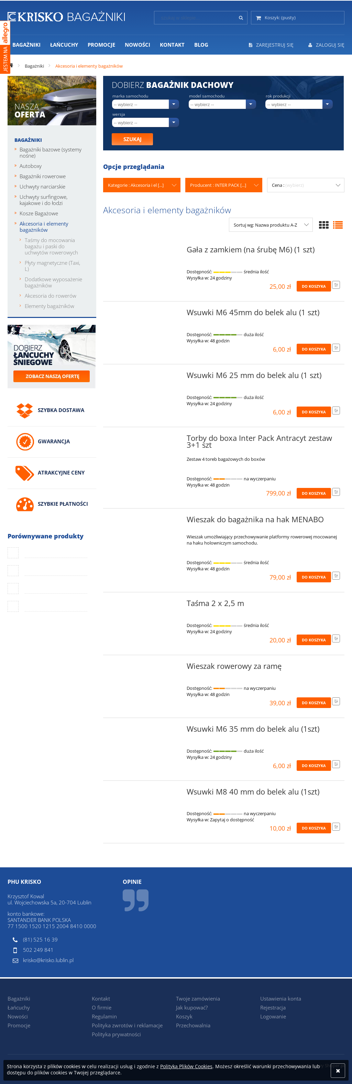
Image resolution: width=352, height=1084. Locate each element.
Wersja (118, 114)
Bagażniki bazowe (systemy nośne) (50, 152)
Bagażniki (28, 140)
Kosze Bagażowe (39, 213)
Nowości (18, 1016)
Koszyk (184, 1016)
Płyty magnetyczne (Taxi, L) (52, 265)
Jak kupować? (192, 1007)
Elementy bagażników (49, 306)
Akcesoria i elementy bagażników (44, 226)
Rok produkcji (278, 96)
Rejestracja (273, 1007)
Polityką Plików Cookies (186, 1066)
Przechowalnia (193, 1025)
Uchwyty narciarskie (42, 186)
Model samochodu (206, 96)
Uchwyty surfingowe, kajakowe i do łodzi (43, 199)
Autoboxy (31, 165)
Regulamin (104, 1016)
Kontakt (101, 998)
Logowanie (273, 1016)
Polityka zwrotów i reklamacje (127, 1025)
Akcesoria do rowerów (50, 295)
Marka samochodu (130, 96)
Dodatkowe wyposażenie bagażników (53, 282)
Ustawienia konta (280, 998)
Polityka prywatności (116, 1034)
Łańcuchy (19, 1007)
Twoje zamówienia (198, 998)
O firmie (101, 1007)
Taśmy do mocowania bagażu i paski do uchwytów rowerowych (51, 246)
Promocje (19, 1025)
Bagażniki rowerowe (43, 176)
